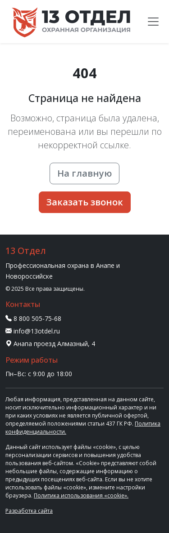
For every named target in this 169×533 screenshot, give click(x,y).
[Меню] (153, 22)
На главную (84, 173)
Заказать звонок (84, 202)
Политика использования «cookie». (81, 495)
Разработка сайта (29, 511)
